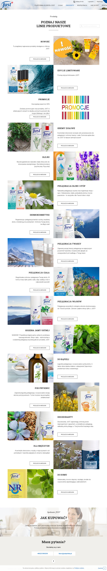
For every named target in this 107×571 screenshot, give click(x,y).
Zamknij (102, 568)
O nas (60, 5)
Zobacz (53, 533)
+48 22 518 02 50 (42, 553)
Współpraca (82, 5)
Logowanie (91, 1)
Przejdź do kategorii (39, 59)
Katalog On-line (79, 1)
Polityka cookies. (79, 568)
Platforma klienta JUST (45, 5)
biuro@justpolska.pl (65, 553)
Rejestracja (100, 1)
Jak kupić (94, 5)
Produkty (70, 5)
